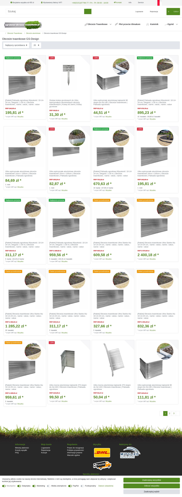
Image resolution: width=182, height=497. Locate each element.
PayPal (76, 486)
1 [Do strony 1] (165, 413)
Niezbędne (11, 486)
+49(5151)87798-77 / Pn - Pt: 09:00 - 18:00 (88, 3)
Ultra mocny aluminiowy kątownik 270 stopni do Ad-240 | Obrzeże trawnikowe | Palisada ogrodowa (67, 387)
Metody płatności (22, 447)
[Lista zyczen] (163, 11)
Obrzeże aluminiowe (33, 33)
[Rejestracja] (152, 11)
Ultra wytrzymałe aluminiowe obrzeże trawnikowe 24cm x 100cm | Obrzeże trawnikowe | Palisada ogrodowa (153, 173)
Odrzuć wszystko (151, 486)
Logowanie (45, 447)
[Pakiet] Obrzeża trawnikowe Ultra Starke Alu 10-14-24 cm (112, 244)
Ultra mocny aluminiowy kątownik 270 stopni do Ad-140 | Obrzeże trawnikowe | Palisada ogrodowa (112, 387)
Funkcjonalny (90, 486)
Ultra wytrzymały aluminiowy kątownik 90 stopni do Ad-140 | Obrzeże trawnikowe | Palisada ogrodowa (110, 102)
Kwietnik (154, 24)
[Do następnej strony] (178, 413)
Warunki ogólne (73, 455)
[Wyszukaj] (87, 11)
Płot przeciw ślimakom (129, 24)
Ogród (171, 24)
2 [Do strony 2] (169, 413)
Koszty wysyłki (21, 450)
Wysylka (20, 116)
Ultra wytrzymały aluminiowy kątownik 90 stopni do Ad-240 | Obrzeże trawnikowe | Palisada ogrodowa (154, 387)
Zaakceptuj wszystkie (151, 480)
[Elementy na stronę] (36, 45)
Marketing (41, 486)
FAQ (17, 452)
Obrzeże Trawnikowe (98, 24)
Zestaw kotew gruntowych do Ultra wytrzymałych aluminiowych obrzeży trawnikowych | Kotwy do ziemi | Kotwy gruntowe (65, 103)
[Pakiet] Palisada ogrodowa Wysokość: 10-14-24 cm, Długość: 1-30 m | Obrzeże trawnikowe (24, 102)
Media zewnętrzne (58, 486)
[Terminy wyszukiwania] (45, 11)
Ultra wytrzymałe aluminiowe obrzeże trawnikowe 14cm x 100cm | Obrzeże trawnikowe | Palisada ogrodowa (20, 173)
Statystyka (26, 486)
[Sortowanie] (16, 45)
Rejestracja (45, 450)
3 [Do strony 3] (173, 413)
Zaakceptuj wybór (152, 491)
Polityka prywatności (75, 450)
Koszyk (44, 452)
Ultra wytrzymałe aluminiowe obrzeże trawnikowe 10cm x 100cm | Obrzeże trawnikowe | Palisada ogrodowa (64, 173)
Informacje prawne (74, 452)
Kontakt (115, 3)
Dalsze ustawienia (105, 486)
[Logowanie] (138, 11)
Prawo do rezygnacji (75, 447)
